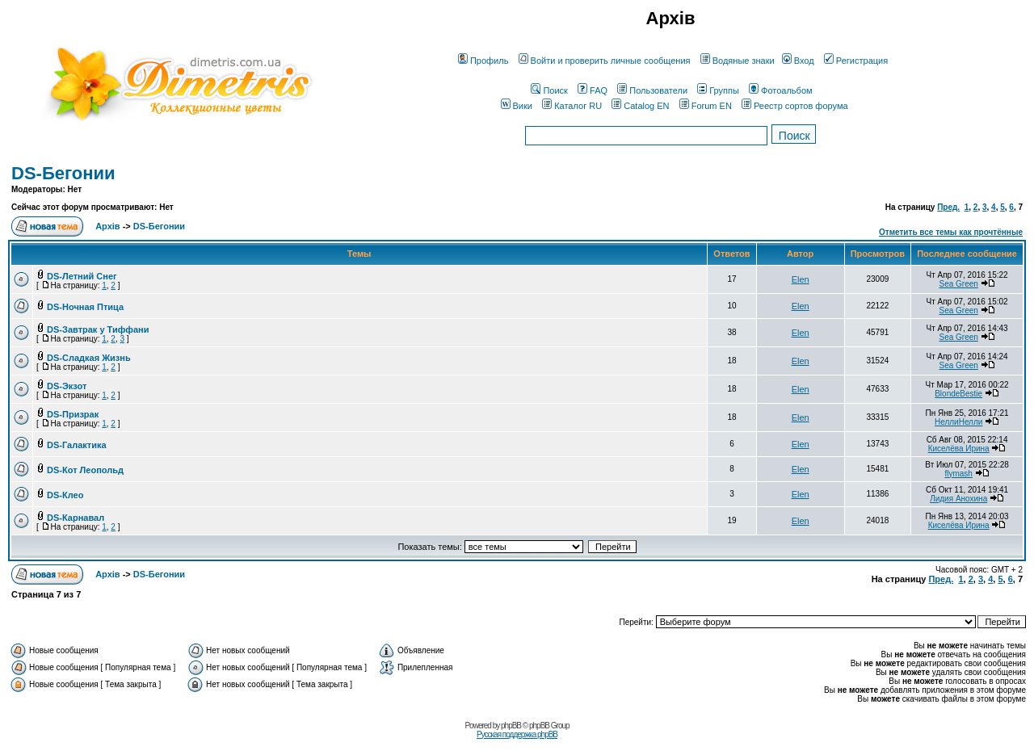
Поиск (549, 90)
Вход (798, 60)
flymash (958, 473)
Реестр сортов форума (795, 106)
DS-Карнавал (75, 517)
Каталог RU (572, 106)
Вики (516, 106)
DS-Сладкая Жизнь (89, 358)
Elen (800, 279)
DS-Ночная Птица (85, 307)
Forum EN (705, 106)
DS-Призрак (73, 414)
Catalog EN (640, 106)
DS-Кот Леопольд (85, 470)
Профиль (483, 60)
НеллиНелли (958, 421)
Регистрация (856, 60)
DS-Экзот (66, 386)
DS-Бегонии (63, 173)
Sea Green (958, 283)
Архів (107, 226)
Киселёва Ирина (959, 448)
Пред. (948, 207)
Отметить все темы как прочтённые (951, 232)
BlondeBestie (958, 393)
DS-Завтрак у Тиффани (98, 329)
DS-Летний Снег (82, 276)
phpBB (511, 725)
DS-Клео (65, 495)
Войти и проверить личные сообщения (605, 60)
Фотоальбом (781, 90)
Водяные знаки (737, 60)
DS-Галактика (77, 445)
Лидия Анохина (958, 498)
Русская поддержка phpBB (517, 734)
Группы (718, 90)
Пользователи (652, 90)
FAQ (592, 90)
